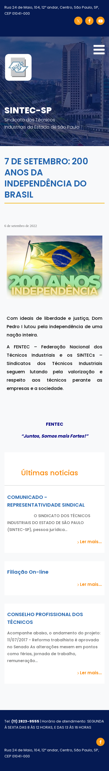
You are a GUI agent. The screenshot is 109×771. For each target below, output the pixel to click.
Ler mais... (89, 541)
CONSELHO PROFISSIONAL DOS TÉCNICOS (45, 618)
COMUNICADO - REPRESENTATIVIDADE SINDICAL (46, 501)
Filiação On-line (27, 571)
